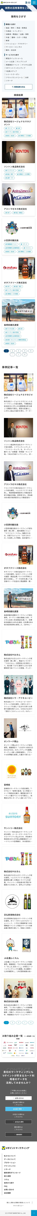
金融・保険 (24, 34)
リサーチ (8, 80)
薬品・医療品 (21, 28)
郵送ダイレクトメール (13, 58)
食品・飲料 (9, 28)
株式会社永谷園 (11, 1001)
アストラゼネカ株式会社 (15, 208)
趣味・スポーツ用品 (18, 37)
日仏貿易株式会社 (12, 914)
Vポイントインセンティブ (14, 68)
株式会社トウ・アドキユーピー (18, 698)
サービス (8, 47)
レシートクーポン (11, 74)
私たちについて (10, 1156)
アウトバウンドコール (13, 77)
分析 (26, 77)
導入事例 (7, 1176)
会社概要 (7, 1193)
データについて (10, 1159)
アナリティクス (10, 1166)
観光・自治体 (10, 50)
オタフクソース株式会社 (15, 282)
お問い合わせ (29, 3)
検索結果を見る (18, 87)
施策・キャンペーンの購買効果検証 (16, 340)
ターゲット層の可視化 (13, 132)
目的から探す (9, 1183)
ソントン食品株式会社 (14, 166)
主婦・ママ (10, 178)
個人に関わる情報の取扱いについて (18, 1202)
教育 (6, 40)
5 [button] (30, 351)
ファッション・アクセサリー (16, 43)
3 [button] (18, 351)
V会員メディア (10, 71)
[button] (34, 2)
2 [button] (12, 351)
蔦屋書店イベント (11, 65)
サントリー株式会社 (13, 828)
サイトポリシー (18, 1206)
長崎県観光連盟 (11, 324)
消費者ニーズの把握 (25, 135)
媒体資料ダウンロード (26, 3)
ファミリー (28, 248)
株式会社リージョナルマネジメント (17, 123)
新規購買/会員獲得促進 (13, 248)
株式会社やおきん (12, 654)
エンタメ (18, 47)
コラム (6, 1179)
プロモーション (10, 1162)
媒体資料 (19, 1135)
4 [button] (24, 351)
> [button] (18, 354)
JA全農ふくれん (11, 958)
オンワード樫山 (11, 741)
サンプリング (21, 61)
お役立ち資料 (19, 1122)
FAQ (5, 1186)
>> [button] (24, 354)
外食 (6, 37)
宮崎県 (7, 784)
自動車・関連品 (11, 34)
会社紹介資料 (17, 1109)
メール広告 (9, 61)
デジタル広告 (26, 65)
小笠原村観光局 (11, 240)
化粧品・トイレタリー (13, 31)
